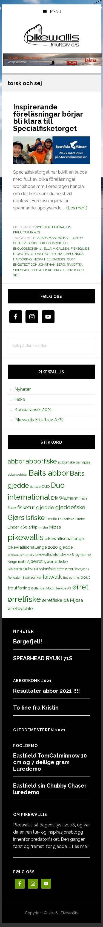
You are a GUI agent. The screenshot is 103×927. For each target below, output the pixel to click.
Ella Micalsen (56, 248)
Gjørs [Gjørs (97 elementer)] (16, 517)
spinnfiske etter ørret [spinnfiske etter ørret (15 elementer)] (56, 569)
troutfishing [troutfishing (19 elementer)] (19, 588)
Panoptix (74, 264)
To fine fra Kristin (36, 707)
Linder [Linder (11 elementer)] (80, 519)
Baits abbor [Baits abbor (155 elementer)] (48, 473)
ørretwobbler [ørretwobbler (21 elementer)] (21, 608)
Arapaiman (46, 238)
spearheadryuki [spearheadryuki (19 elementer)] (23, 568)
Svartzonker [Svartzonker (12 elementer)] (31, 577)
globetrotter (43, 254)
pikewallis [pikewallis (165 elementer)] (26, 537)
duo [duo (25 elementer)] (46, 486)
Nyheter (43, 227)
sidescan (21, 270)
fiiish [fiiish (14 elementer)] (83, 498)
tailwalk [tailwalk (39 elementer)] (52, 576)
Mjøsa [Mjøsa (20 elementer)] (55, 527)
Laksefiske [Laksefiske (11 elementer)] (66, 519)
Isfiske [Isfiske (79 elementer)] (35, 518)
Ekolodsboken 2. (27, 248)
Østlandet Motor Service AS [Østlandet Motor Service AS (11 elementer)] (51, 588)
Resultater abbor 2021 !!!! (46, 691)
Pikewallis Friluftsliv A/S (39, 419)
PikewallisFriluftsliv (51, 36)
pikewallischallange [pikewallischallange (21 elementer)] (64, 538)
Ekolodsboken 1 (54, 243)
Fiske (20, 399)
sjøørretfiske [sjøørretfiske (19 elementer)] (56, 561)
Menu (55, 11)
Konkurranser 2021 (33, 409)
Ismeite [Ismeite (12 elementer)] (51, 519)
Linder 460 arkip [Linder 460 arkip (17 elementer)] (23, 527)
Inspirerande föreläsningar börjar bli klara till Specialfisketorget (48, 118)
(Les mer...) (76, 208)
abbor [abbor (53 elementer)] (16, 461)
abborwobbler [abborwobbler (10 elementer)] (17, 474)
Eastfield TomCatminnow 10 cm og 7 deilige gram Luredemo (50, 762)
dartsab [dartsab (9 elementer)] (35, 486)
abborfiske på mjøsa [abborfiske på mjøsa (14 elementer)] (74, 462)
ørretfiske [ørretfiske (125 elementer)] (24, 599)
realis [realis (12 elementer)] (22, 562)
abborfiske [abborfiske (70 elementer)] (41, 461)
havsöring (22, 259)
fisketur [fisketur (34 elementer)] (26, 507)
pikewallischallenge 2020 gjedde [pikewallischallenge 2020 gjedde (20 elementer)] (40, 547)
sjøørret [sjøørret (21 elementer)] (35, 561)
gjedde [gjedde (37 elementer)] (45, 507)
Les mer (80, 846)
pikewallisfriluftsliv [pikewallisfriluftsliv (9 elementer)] (21, 554)
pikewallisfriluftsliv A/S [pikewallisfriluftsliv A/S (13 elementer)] (54, 555)
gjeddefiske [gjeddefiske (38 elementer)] (70, 507)
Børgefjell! (27, 641)
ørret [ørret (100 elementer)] (80, 587)
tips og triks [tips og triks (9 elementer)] (71, 577)
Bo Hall (64, 238)
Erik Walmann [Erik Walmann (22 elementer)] (64, 498)
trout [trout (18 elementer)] (85, 577)
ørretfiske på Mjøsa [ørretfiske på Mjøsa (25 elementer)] (62, 600)
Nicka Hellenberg (49, 259)
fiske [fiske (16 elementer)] (12, 508)
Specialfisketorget (47, 270)
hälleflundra (71, 254)
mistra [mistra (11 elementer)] (43, 527)
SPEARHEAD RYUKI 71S (42, 658)
